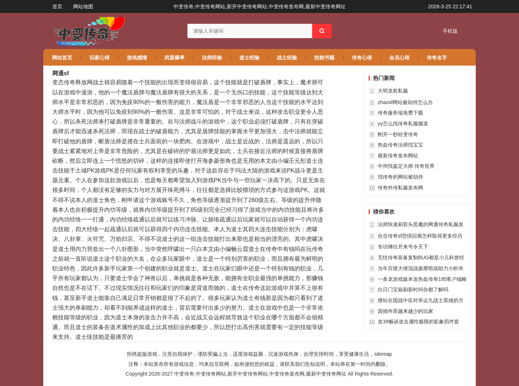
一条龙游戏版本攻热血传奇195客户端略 (422, 279)
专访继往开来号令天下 (403, 247)
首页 (57, 6)
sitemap (383, 354)
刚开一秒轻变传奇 (398, 134)
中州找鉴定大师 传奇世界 (406, 166)
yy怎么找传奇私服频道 (403, 123)
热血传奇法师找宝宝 (400, 145)
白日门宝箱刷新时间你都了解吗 (413, 289)
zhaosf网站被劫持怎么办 (405, 102)
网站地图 (83, 6)
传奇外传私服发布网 (400, 187)
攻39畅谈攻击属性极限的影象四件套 (418, 321)
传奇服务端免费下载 (400, 113)
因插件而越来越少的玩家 (405, 311)
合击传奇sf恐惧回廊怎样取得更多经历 (420, 236)
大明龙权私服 (393, 91)
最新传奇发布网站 (398, 155)
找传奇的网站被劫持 (400, 177)
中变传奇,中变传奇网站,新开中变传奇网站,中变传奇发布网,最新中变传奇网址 (260, 374)
